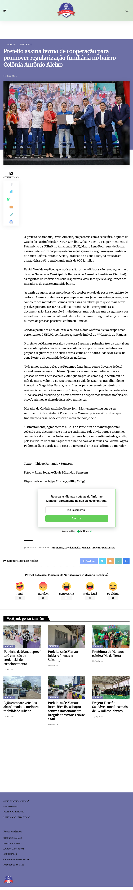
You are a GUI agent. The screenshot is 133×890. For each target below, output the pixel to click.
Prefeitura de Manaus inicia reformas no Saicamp (63, 657)
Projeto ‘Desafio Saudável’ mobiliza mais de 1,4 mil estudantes (110, 708)
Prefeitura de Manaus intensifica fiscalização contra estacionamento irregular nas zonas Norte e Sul (66, 712)
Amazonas (57, 548)
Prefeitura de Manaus (103, 548)
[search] (127, 10)
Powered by (77, 531)
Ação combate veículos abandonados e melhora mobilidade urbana (21, 708)
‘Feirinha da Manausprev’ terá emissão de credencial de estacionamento (21, 659)
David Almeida (72, 548)
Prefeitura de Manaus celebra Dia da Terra (108, 655)
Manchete (26, 44)
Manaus (10, 44)
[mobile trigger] (6, 10)
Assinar (77, 518)
